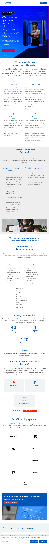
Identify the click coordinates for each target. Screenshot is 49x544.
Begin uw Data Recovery (30, 410)
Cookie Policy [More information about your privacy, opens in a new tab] (24, 538)
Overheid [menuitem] (18, 296)
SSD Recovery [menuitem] (10, 270)
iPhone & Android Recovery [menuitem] (13, 278)
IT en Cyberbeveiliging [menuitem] (21, 300)
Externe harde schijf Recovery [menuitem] (13, 268)
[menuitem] (10, 283)
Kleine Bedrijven (29, 108)
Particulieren (6, 105)
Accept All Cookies (34, 541)
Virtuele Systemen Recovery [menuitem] (32, 274)
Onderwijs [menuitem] (18, 302)
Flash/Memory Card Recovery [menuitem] (13, 272)
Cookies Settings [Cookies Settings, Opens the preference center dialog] (5, 541)
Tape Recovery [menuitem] (10, 276)
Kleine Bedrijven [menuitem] (20, 291)
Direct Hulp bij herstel (9, 50)
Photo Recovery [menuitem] (30, 266)
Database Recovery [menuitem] (30, 268)
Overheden (28, 143)
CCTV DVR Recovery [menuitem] (31, 278)
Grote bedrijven (7, 137)
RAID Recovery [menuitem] (10, 274)
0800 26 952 (43, 2)
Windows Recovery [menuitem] (30, 276)
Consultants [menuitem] (19, 304)
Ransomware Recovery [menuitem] (31, 272)
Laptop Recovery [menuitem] (10, 266)
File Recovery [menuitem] (29, 270)
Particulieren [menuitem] (19, 294)
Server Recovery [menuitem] (10, 280)
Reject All (43, 541)
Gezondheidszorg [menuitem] (20, 298)
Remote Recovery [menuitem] (30, 280)
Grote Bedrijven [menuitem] (20, 292)
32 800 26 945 (7, 54)
